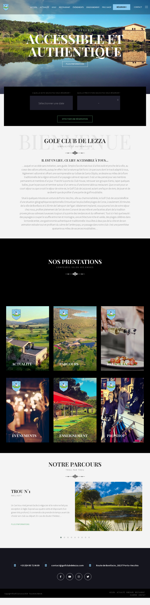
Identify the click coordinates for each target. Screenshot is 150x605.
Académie (133, 602)
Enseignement (92, 7)
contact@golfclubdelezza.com (67, 572)
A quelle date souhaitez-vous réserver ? (51, 93)
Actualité (44, 7)
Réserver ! (121, 7)
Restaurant (64, 7)
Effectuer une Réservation (75, 119)
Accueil (33, 7)
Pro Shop (106, 7)
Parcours (130, 599)
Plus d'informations (75, 64)
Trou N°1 (20, 499)
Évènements (78, 7)
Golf (54, 7)
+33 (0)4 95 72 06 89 (29, 572)
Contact (142, 602)
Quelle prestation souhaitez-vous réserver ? (98, 93)
